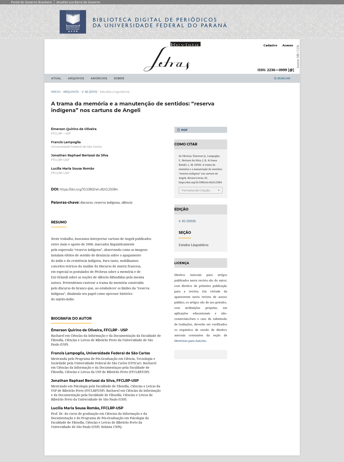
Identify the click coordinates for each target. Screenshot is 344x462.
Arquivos (76, 78)
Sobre (119, 78)
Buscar (282, 78)
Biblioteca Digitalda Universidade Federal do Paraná (160, 22)
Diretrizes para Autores (190, 341)
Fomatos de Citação (196, 190)
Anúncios (99, 78)
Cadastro (270, 45)
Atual (56, 78)
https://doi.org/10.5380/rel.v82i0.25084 (89, 189)
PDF (184, 130)
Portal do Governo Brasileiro (31, 2)
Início (56, 91)
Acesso (287, 45)
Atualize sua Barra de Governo (78, 2)
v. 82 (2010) (89, 91)
